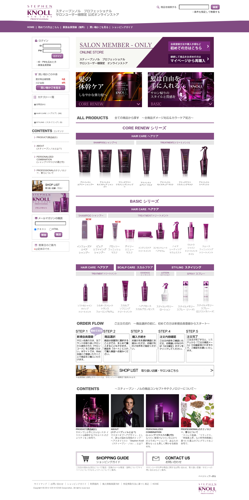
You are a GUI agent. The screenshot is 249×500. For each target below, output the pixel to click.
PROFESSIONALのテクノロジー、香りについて (51, 171)
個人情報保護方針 (110, 484)
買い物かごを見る (99, 27)
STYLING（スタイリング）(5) (49, 122)
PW (40, 50)
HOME (30, 27)
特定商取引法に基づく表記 (136, 484)
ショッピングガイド (122, 27)
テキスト (41, 229)
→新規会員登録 (43, 65)
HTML (55, 229)
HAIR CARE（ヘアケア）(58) (48, 113)
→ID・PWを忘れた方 (46, 62)
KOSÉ (156, 484)
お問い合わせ (57, 484)
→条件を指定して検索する (206, 12)
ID (40, 46)
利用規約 (94, 484)
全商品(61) (40, 104)
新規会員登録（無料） (74, 27)
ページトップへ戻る (207, 476)
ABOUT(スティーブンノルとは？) (49, 147)
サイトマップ (40, 484)
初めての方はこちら (48, 27)
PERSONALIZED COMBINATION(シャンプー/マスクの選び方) (50, 159)
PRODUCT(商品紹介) (47, 137)
